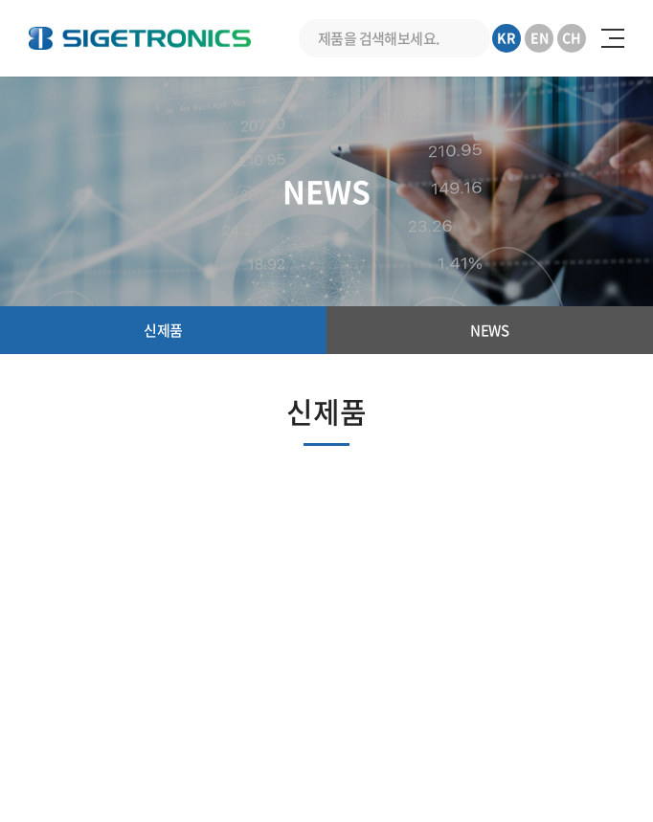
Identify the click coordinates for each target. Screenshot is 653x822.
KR (506, 37)
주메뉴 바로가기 (0, 0)
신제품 (163, 330)
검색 (471, 38)
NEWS (489, 330)
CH (571, 37)
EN (539, 37)
